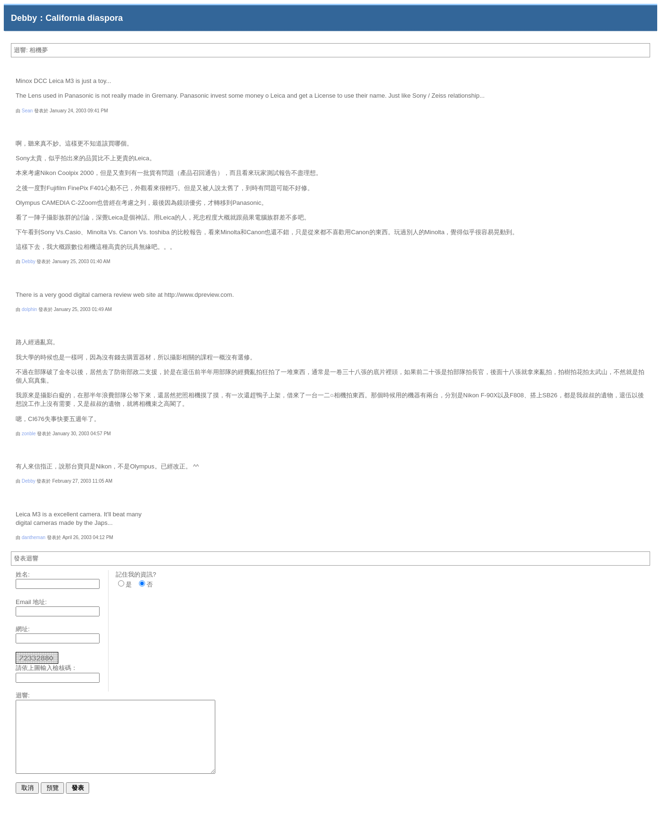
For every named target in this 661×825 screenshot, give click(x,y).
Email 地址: (31, 601)
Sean (27, 110)
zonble (29, 433)
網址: (23, 628)
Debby (29, 261)
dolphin (29, 309)
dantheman (34, 537)
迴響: (23, 695)
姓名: (23, 574)
